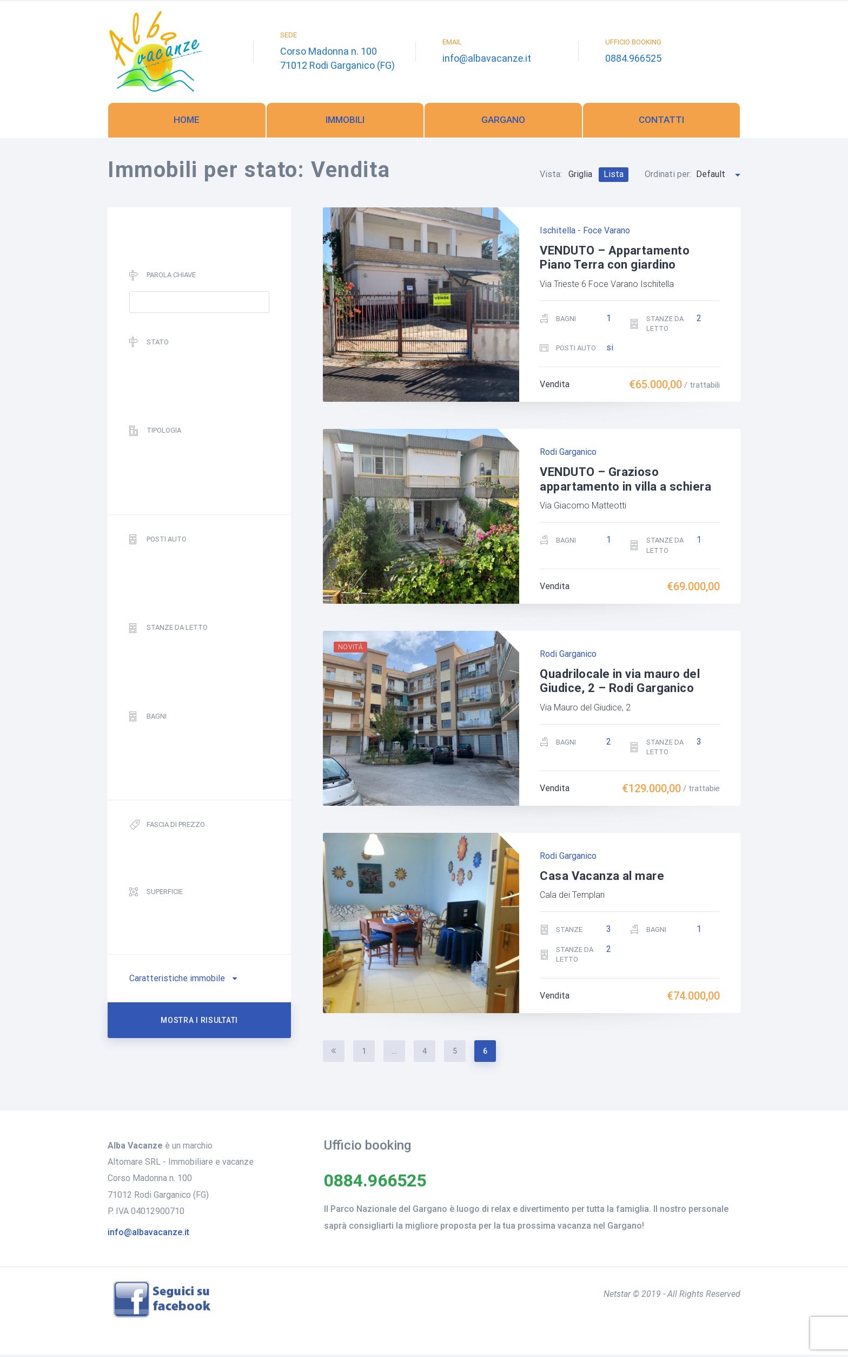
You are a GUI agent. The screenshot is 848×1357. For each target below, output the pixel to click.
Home (187, 121)
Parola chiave (162, 277)
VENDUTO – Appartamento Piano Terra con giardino (615, 259)
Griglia (580, 176)
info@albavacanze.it (486, 59)
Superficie (156, 894)
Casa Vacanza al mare (602, 878)
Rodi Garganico (568, 454)
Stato (149, 345)
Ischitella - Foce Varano (585, 232)
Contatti (661, 121)
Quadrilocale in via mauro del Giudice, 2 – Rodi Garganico (620, 683)
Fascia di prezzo (167, 828)
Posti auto (158, 542)
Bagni (148, 719)
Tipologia (155, 433)
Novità (350, 649)
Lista (614, 176)
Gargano (503, 121)
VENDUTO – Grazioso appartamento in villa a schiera (625, 481)
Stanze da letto (168, 630)
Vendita (554, 387)
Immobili (345, 121)
